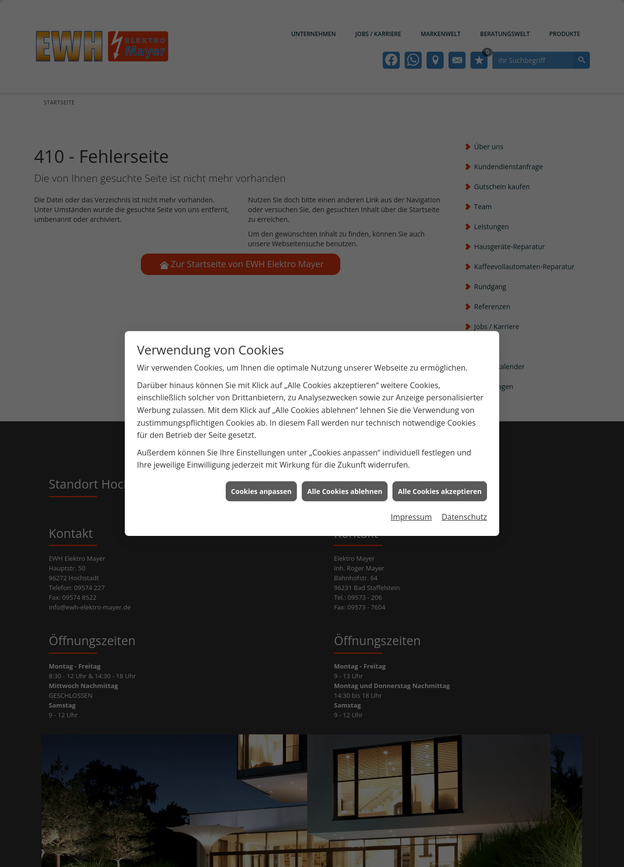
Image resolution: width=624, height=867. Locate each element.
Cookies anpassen (261, 481)
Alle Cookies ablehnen (344, 481)
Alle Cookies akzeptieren (440, 481)
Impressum (410, 507)
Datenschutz (464, 507)
